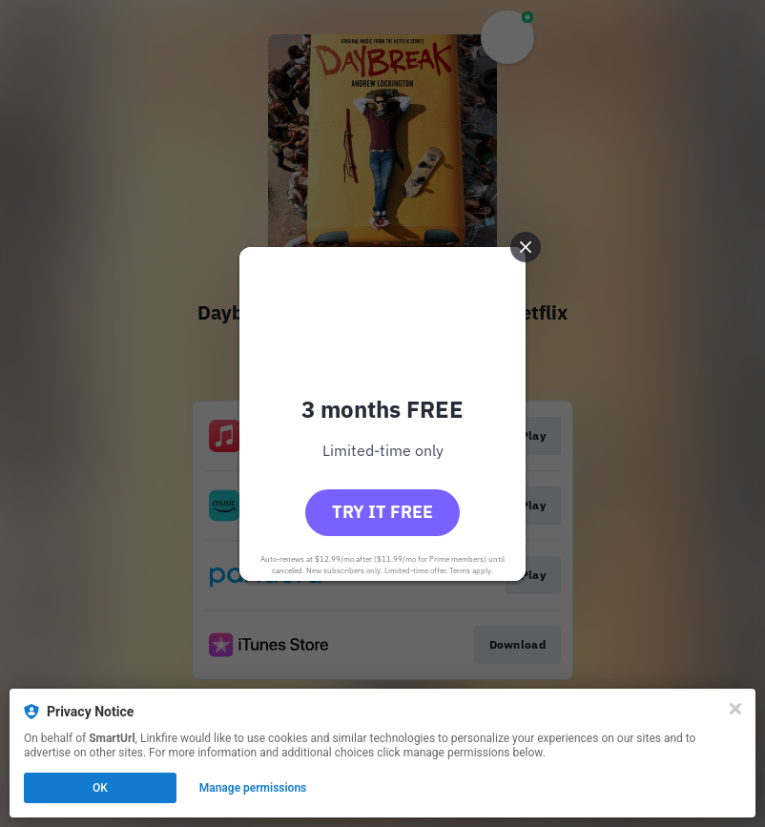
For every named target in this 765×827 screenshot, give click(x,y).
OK (100, 788)
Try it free (382, 512)
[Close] (735, 708)
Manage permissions (253, 788)
